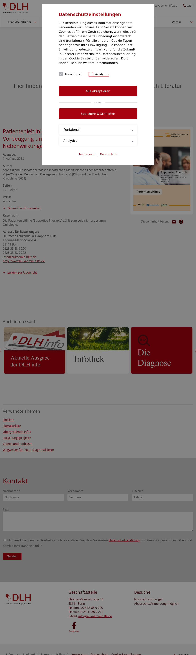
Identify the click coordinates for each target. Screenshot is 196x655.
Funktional (73, 74)
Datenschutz (108, 154)
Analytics (102, 74)
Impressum (87, 154)
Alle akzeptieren (98, 91)
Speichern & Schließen (98, 113)
